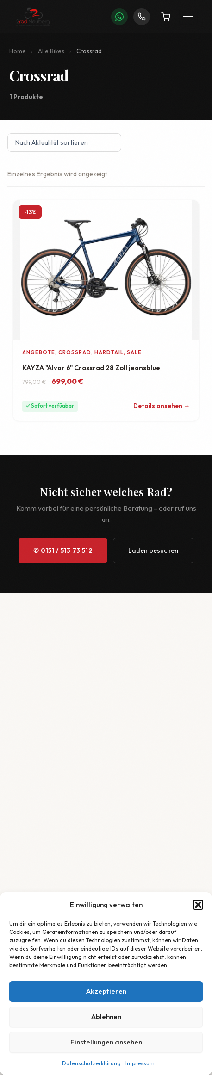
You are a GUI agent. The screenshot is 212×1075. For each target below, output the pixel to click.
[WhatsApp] (119, 16)
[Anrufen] (141, 16)
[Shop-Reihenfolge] (64, 142)
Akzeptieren (106, 991)
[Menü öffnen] (188, 17)
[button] (198, 904)
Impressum (140, 1063)
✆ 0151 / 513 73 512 (63, 550)
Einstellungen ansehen (106, 1042)
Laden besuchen (153, 550)
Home (17, 51)
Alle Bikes (51, 51)
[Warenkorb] (165, 16)
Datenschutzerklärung (91, 1063)
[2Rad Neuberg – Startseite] (33, 17)
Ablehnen (106, 1016)
